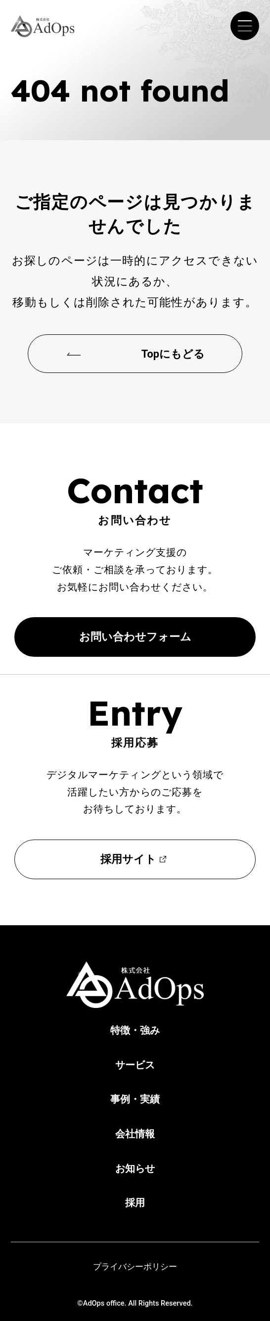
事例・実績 (135, 1099)
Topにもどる (173, 354)
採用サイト (128, 859)
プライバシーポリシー (135, 1266)
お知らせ (135, 1168)
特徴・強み (135, 1030)
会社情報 (135, 1134)
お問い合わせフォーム (135, 637)
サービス (135, 1065)
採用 (135, 1203)
